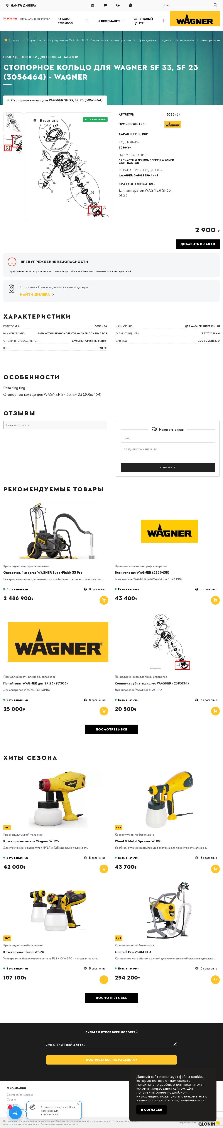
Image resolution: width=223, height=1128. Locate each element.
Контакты (12, 1104)
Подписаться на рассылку (111, 1060)
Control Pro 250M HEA (133, 952)
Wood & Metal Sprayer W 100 (138, 841)
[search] (190, 5)
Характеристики (133, 134)
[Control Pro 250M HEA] (169, 883)
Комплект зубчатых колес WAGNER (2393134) (152, 683)
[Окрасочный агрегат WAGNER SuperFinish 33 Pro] (57, 504)
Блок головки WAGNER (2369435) (142, 572)
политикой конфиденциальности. (177, 1099)
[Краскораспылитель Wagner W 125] (57, 772)
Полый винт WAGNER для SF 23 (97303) (35, 683)
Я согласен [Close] (151, 1110)
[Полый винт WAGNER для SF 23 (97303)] (57, 615)
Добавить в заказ (198, 244)
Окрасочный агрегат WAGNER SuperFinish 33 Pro (43, 572)
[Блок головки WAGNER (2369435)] (169, 504)
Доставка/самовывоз (20, 1095)
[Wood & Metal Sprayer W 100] (169, 772)
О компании (16, 1088)
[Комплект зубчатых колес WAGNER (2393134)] (169, 615)
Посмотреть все (111, 729)
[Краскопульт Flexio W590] (57, 883)
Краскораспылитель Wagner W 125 (31, 841)
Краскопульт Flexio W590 (23, 952)
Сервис (11, 1099)
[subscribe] (111, 1044)
